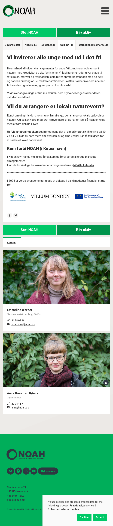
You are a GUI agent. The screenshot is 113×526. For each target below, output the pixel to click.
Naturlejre (31, 45)
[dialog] (77, 510)
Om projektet (12, 45)
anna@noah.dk (76, 131)
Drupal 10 (20, 509)
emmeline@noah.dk (23, 324)
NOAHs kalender (83, 165)
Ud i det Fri (66, 45)
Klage (42, 509)
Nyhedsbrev (48, 471)
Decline (84, 517)
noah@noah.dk (16, 500)
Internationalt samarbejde (93, 45)
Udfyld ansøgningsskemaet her (27, 131)
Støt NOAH (29, 32)
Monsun (35, 509)
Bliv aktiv (83, 32)
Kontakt (11, 242)
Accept (100, 517)
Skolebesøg (48, 45)
